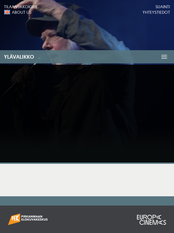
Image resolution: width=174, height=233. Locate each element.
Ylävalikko (19, 56)
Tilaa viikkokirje (21, 6)
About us (21, 12)
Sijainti (162, 6)
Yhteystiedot (156, 12)
